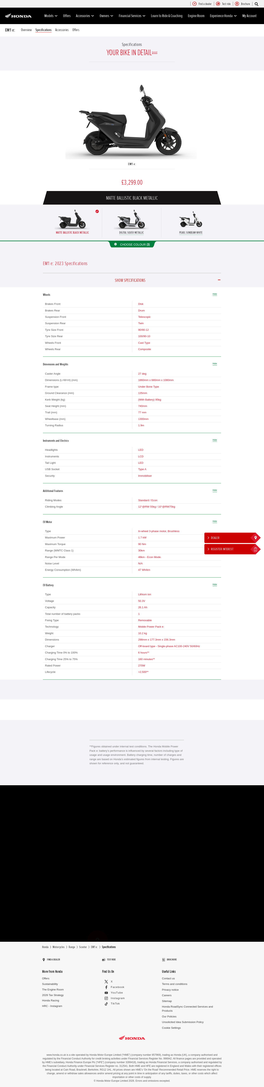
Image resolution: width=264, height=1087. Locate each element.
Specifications (43, 30)
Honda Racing (50, 998)
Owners (106, 15)
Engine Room (196, 15)
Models (51, 15)
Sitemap (167, 999)
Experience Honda (223, 15)
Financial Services (132, 15)
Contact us (168, 976)
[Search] (256, 4)
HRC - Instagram (52, 1004)
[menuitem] (205, 4)
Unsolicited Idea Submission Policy (183, 1020)
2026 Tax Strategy (53, 993)
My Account (249, 15)
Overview (26, 30)
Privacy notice (170, 987)
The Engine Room (53, 987)
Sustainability (50, 982)
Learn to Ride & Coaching (167, 15)
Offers (67, 15)
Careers (166, 993)
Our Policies (169, 1014)
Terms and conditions (174, 982)
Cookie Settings (171, 1026)
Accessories (85, 15)
